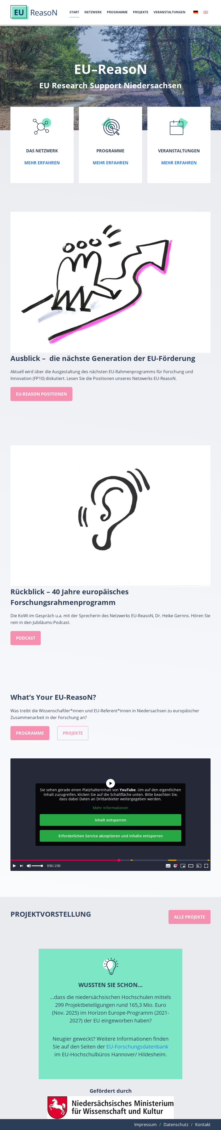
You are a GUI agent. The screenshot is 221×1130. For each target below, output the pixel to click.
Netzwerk (93, 12)
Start (74, 12)
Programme (117, 12)
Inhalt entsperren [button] (110, 819)
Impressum (145, 1124)
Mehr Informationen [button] (110, 807)
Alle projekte (189, 917)
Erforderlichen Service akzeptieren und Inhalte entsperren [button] (111, 835)
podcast (25, 638)
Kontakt (203, 1124)
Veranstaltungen (169, 12)
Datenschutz (176, 1124)
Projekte (140, 12)
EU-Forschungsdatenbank (137, 1046)
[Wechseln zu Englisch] (206, 12)
